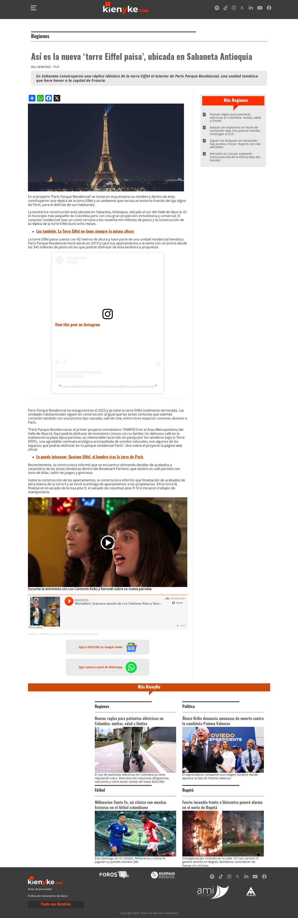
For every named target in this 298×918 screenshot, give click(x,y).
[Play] (107, 542)
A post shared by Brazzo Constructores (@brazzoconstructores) (108, 386)
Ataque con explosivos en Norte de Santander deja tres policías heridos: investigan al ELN (235, 130)
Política (188, 707)
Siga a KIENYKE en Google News (108, 647)
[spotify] (217, 8)
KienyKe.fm (33, 634)
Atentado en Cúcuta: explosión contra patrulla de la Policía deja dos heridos (235, 157)
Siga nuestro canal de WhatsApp (108, 667)
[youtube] (259, 8)
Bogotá (187, 790)
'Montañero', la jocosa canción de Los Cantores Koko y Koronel (69, 634)
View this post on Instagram (77, 325)
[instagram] (234, 8)
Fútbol (100, 790)
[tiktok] (225, 8)
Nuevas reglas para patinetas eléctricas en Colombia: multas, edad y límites (235, 117)
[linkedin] (251, 8)
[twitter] (242, 8)
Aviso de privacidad (40, 889)
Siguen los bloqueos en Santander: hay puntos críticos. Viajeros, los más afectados (235, 144)
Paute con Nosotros (56, 904)
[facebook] (269, 8)
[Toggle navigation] (33, 8)
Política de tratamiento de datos (47, 896)
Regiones (40, 36)
